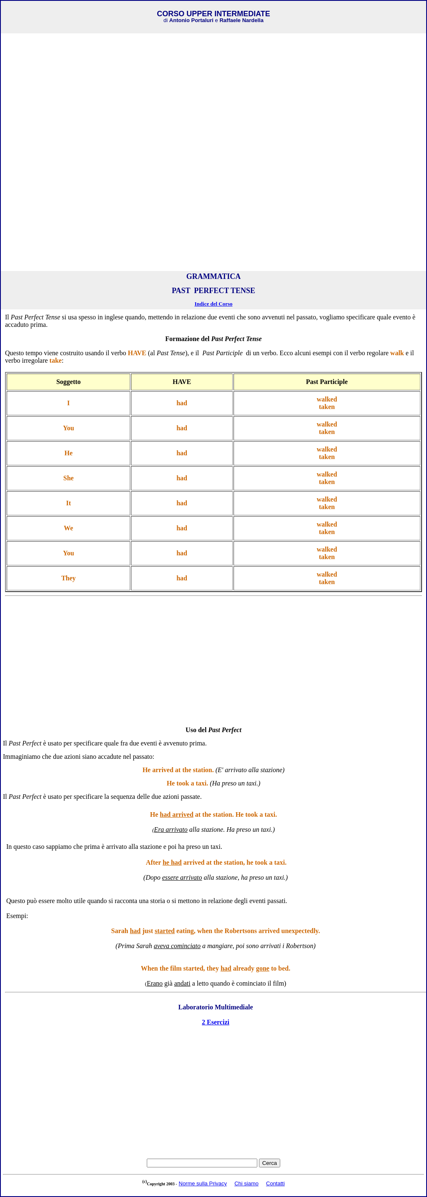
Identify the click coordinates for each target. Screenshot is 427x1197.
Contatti (275, 1183)
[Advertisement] (213, 93)
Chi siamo (246, 1183)
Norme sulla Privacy (203, 1183)
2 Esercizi (215, 1022)
